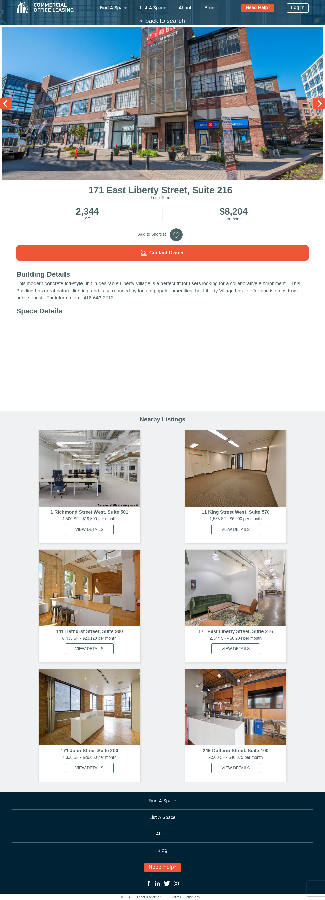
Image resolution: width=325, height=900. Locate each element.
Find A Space (113, 8)
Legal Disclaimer (149, 897)
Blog (209, 8)
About (185, 8)
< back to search (162, 20)
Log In (297, 8)
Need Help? (258, 8)
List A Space (153, 8)
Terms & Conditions (186, 897)
